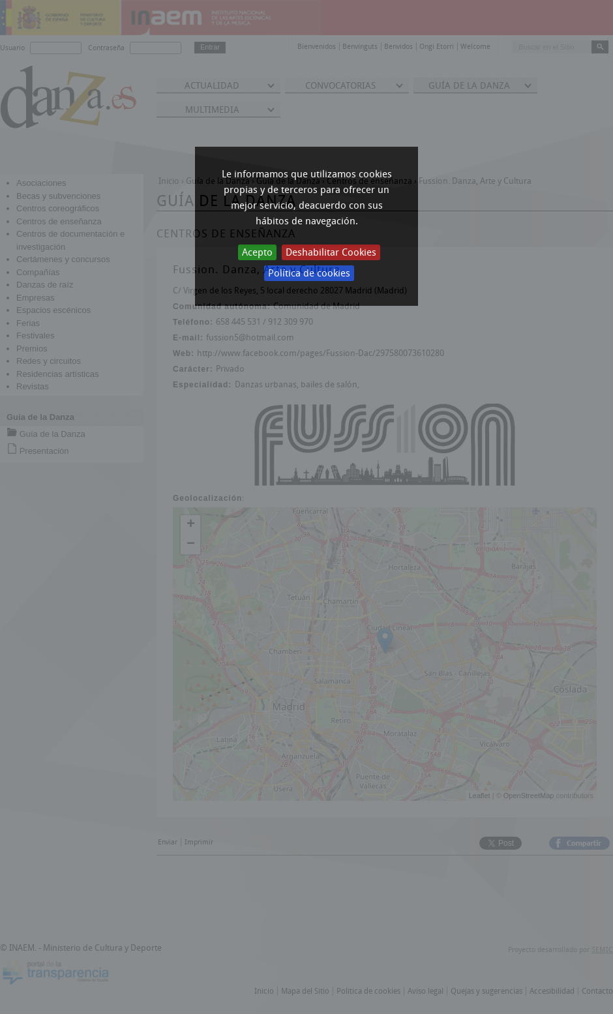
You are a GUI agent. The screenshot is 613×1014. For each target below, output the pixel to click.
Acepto (257, 252)
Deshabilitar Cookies (331, 252)
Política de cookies (309, 273)
